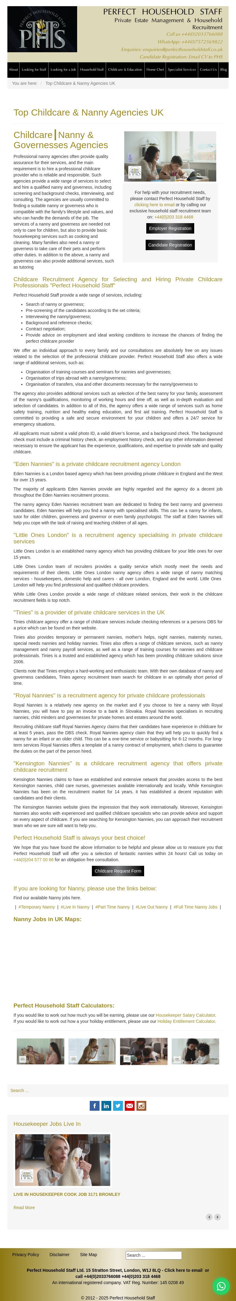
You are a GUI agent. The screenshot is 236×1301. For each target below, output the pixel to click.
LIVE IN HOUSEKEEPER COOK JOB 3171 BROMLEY (67, 1194)
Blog (223, 70)
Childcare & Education (125, 70)
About (13, 70)
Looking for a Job (63, 70)
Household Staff (92, 70)
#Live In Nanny (75, 907)
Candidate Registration (170, 244)
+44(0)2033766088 (201, 34)
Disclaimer (59, 1254)
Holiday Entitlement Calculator (186, 1021)
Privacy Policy (25, 1254)
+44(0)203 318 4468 (173, 217)
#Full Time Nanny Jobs (195, 907)
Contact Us (208, 70)
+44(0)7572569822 (201, 42)
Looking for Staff (34, 70)
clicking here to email (154, 204)
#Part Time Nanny (112, 907)
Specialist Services (182, 70)
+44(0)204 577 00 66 (33, 859)
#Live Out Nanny (152, 907)
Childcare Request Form (118, 871)
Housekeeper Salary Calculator (185, 1015)
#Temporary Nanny (36, 907)
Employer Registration (170, 228)
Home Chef (155, 70)
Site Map (88, 1254)
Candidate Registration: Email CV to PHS (181, 57)
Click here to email (183, 1270)
